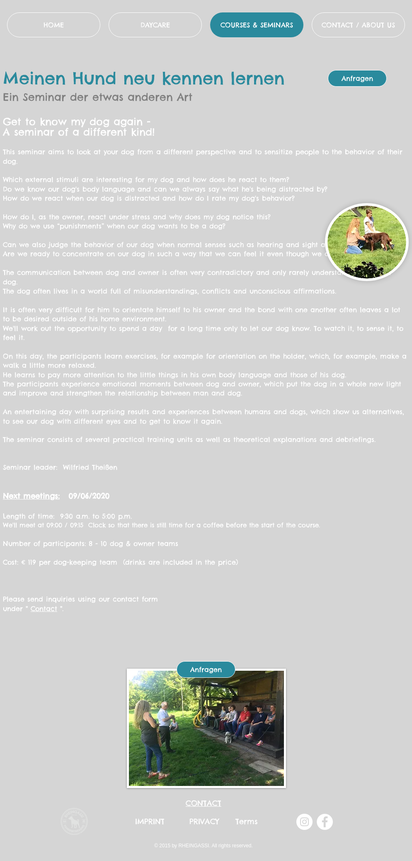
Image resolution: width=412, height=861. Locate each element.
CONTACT (203, 803)
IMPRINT (150, 821)
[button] (358, 24)
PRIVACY (204, 821)
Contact (44, 608)
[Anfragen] (357, 78)
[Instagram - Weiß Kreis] (304, 822)
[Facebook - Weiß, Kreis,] (325, 822)
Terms (246, 821)
